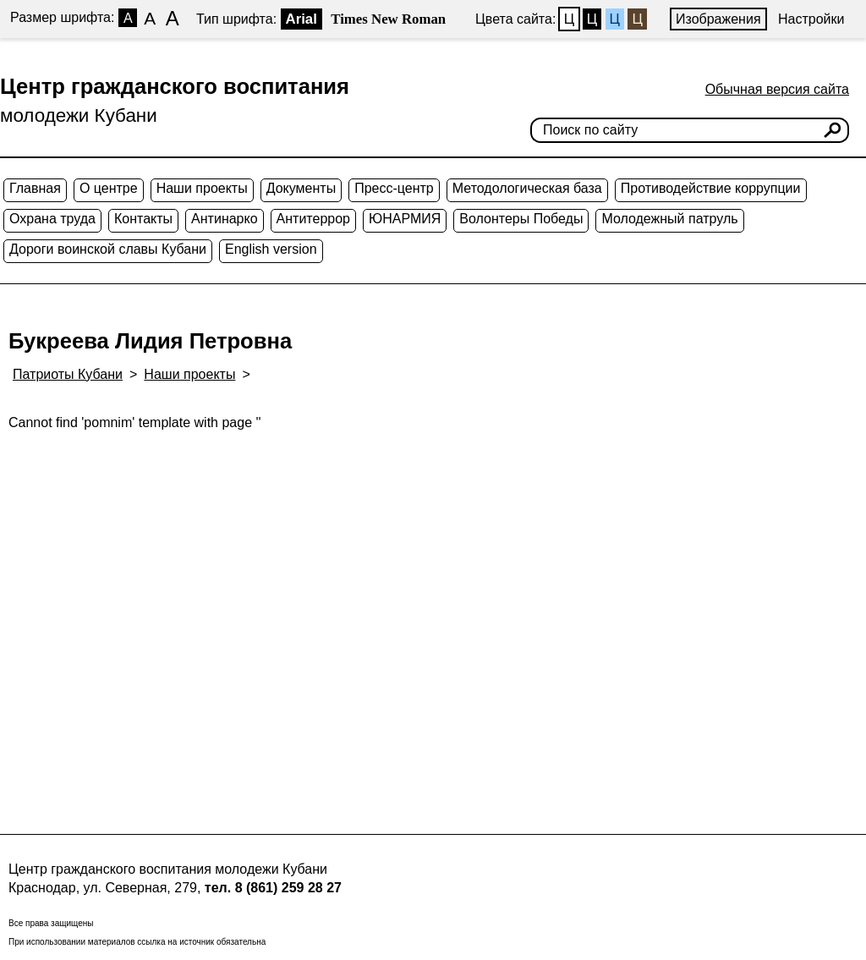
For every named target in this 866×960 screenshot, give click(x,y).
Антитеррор (313, 218)
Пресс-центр (394, 188)
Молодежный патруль (669, 218)
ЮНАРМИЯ (405, 218)
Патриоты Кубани (68, 374)
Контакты (143, 218)
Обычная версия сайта (777, 89)
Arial (301, 19)
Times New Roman (388, 19)
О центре (108, 188)
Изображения (718, 19)
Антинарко (224, 218)
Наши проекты (202, 188)
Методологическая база (527, 188)
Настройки (811, 19)
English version (271, 249)
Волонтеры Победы (521, 218)
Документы (301, 188)
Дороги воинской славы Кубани (107, 249)
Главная (35, 188)
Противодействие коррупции (711, 188)
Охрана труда (52, 218)
